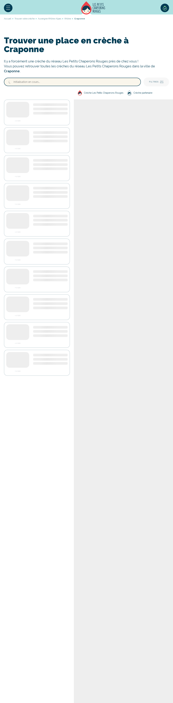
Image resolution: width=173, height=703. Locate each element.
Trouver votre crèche (25, 18)
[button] (8, 8)
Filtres (156, 82)
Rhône (68, 18)
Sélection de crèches (165, 8)
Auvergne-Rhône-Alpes (49, 18)
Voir (18, 121)
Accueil (93, 7)
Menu (8, 8)
